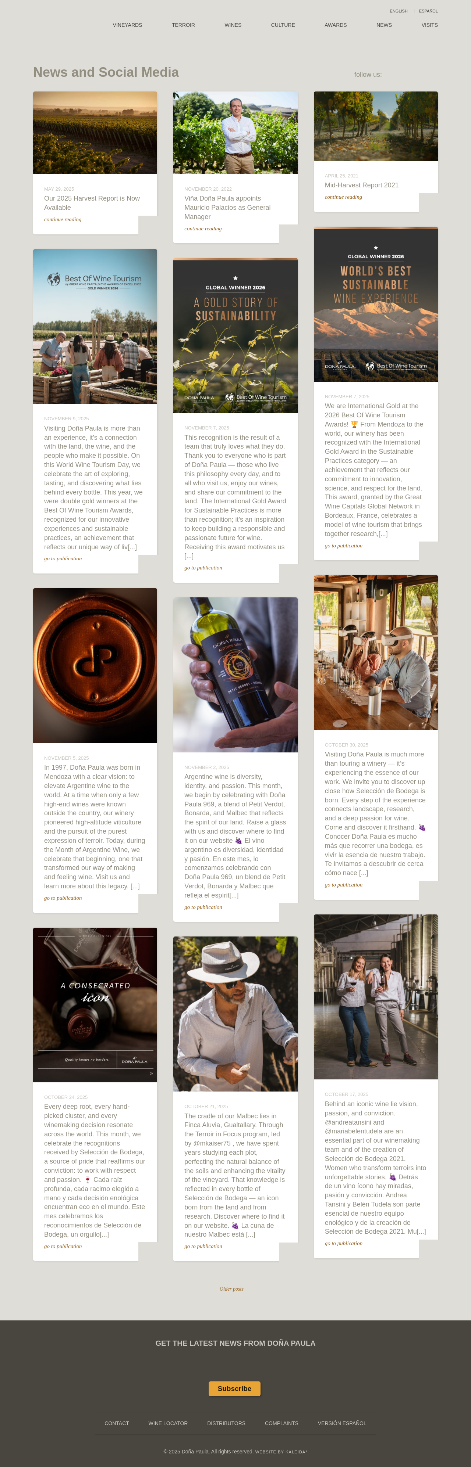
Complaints (281, 1423)
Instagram (433, 75)
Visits (430, 25)
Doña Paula (59, 19)
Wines (232, 25)
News (384, 25)
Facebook (395, 75)
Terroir (183, 25)
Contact (117, 1423)
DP (151, 230)
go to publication (66, 558)
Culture (283, 25)
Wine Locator (168, 1423)
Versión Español (342, 1423)
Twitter (414, 75)
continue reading (66, 219)
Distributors (226, 1423)
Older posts (227, 1289)
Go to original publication (152, 570)
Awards (336, 25)
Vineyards (127, 25)
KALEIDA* (297, 1452)
